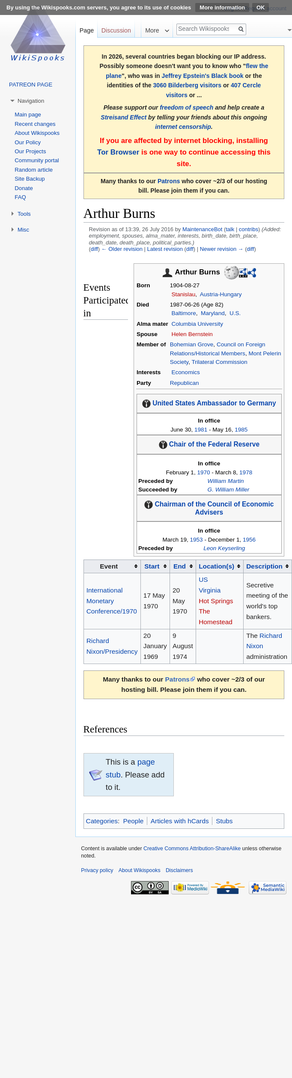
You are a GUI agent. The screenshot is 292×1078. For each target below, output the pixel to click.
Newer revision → (222, 249)
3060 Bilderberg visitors (187, 85)
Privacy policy (97, 870)
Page (87, 30)
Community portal (37, 160)
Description (264, 566)
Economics (185, 372)
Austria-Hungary (221, 294)
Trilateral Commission (219, 362)
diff (94, 249)
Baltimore (183, 313)
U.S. (235, 313)
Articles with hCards (180, 821)
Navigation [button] (31, 101)
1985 (241, 429)
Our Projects (30, 151)
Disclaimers (179, 870)
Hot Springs (216, 601)
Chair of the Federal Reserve (214, 444)
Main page (28, 114)
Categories (102, 821)
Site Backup (30, 179)
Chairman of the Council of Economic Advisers (214, 508)
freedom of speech (186, 107)
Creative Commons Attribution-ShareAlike (192, 849)
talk (230, 229)
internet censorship (183, 126)
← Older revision (122, 249)
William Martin (226, 481)
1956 (249, 539)
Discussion (116, 30)
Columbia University (197, 324)
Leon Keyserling (224, 548)
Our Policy (28, 142)
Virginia (209, 590)
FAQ (20, 197)
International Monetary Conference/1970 (111, 601)
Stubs (224, 821)
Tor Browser (118, 152)
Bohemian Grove (192, 344)
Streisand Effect (123, 117)
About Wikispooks (37, 133)
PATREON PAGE (30, 84)
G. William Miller (229, 489)
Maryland (213, 313)
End (179, 566)
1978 (245, 472)
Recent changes (35, 124)
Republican (184, 383)
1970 (203, 472)
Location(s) (216, 566)
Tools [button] (24, 214)
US (203, 579)
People (133, 821)
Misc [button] (23, 229)
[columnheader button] (155, 566)
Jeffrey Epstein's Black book (203, 75)
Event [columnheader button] (109, 566)
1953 (196, 539)
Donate (24, 188)
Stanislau (183, 294)
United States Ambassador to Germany (214, 403)
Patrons (169, 181)
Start (151, 566)
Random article (34, 170)
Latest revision (165, 249)
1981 (200, 429)
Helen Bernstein (191, 334)
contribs (248, 229)
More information (222, 7)
